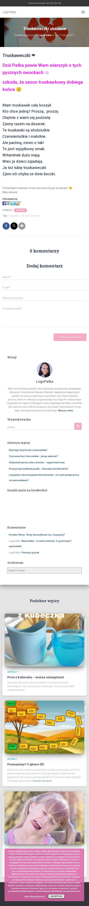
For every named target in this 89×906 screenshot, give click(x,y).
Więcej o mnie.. (66, 410)
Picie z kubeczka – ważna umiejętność (35, 677)
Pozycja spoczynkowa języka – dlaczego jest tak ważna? (38, 468)
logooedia (14, 215)
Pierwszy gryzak (30, 552)
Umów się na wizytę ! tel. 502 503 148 (44, 3)
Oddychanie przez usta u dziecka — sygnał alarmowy (37, 462)
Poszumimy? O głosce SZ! (25, 764)
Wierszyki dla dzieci (30, 215)
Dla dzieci (20, 210)
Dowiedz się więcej (42, 781)
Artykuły (12, 672)
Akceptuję (56, 896)
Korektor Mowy (17, 534)
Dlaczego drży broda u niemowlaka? (28, 450)
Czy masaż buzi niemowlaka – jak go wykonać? (33, 456)
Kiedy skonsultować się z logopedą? (45, 534)
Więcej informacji (37, 896)
